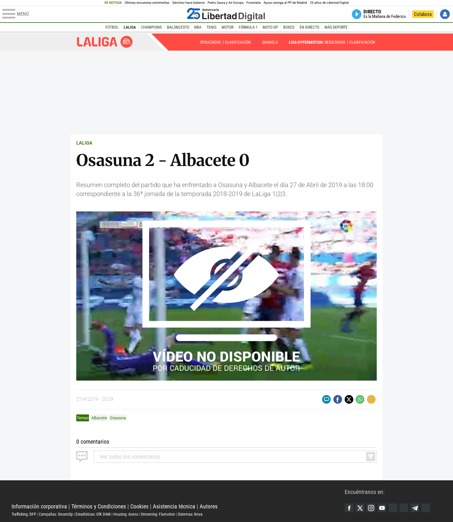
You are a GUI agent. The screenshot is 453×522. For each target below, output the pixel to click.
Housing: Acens (125, 514)
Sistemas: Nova (190, 514)
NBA (197, 27)
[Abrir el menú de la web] (93, 14)
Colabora (423, 14)
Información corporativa (39, 506)
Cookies (139, 506)
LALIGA (84, 143)
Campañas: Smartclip (56, 514)
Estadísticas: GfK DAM (93, 514)
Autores (209, 506)
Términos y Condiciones (98, 506)
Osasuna (118, 418)
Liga (104, 42)
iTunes (426, 507)
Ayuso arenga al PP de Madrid (285, 3)
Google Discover (393, 507)
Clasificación (238, 42)
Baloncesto (178, 27)
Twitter (360, 507)
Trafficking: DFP (24, 514)
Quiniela (270, 42)
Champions (151, 27)
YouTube (382, 507)
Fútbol (111, 27)
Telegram (415, 507)
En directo (309, 27)
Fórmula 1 (248, 27)
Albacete (99, 418)
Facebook (349, 507)
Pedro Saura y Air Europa (226, 3)
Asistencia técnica (174, 506)
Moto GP (270, 27)
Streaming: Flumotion (158, 514)
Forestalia (253, 3)
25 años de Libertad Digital (329, 3)
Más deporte (336, 27)
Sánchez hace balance (188, 3)
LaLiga (130, 27)
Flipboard (404, 507)
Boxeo (288, 27)
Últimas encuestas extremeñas (147, 3)
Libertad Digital (178, 492)
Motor (227, 27)
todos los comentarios (130, 456)
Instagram (371, 507)
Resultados (210, 42)
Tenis (211, 27)
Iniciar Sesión (445, 14)
